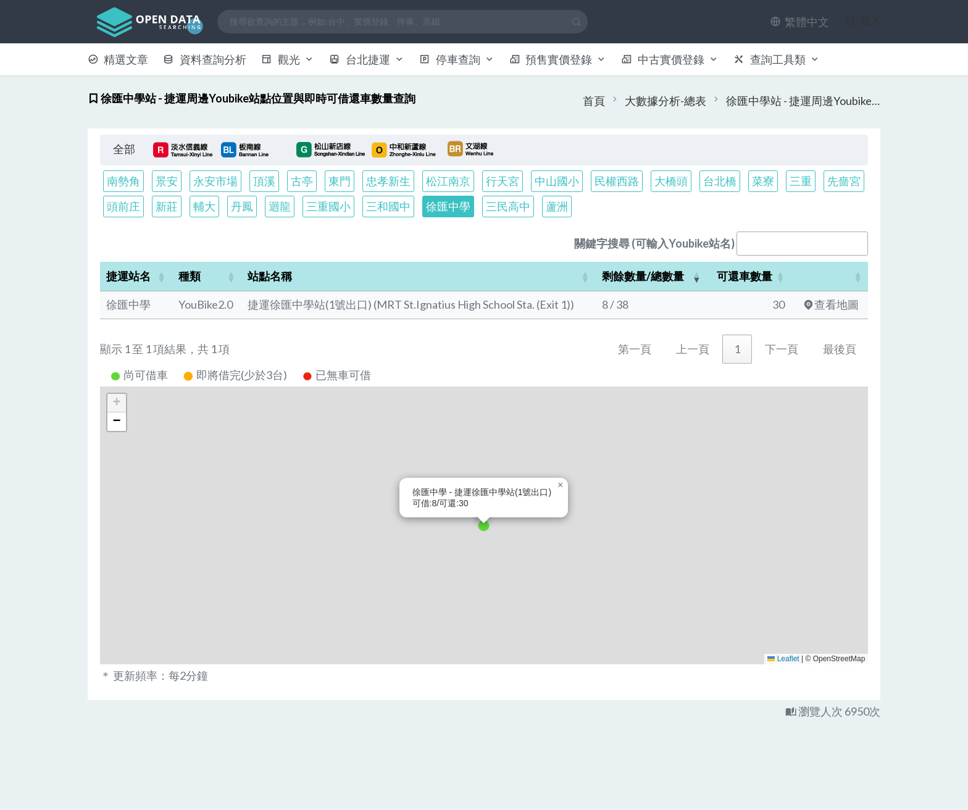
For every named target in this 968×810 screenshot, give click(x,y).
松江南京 (448, 181)
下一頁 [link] (781, 349)
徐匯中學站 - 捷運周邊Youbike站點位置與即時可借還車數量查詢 (803, 100)
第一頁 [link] (634, 349)
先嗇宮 (844, 181)
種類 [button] (189, 276)
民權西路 (617, 181)
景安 (167, 181)
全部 (124, 149)
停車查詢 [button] (456, 59)
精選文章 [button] (118, 59)
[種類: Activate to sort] (207, 276)
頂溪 (264, 181)
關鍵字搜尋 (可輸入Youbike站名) (654, 243)
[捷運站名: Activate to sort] (136, 276)
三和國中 (388, 206)
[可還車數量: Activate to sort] (749, 276)
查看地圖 (831, 304)
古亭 (302, 181)
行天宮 (502, 181)
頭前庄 (123, 206)
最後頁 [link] (839, 349)
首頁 (594, 100)
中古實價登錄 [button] (670, 59)
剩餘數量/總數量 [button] (643, 276)
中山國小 (557, 181)
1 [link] (737, 349)
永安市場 (215, 181)
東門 (339, 181)
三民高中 (508, 206)
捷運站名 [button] (128, 276)
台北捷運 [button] (366, 59)
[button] (799, 21)
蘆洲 (557, 206)
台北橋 (719, 181)
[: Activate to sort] (829, 276)
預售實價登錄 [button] (558, 59)
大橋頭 (671, 181)
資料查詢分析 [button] (204, 59)
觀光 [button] (287, 59)
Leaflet (783, 658)
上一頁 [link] (692, 349)
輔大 (204, 206)
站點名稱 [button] (270, 276)
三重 (801, 181)
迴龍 (280, 206)
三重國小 (328, 206)
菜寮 (763, 181)
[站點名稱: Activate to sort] (418, 276)
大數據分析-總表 (665, 100)
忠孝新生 (388, 181)
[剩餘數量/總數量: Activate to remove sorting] (651, 276)
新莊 (167, 206)
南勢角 (123, 181)
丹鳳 (242, 206)
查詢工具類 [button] (776, 59)
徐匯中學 (448, 206)
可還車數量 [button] (744, 276)
